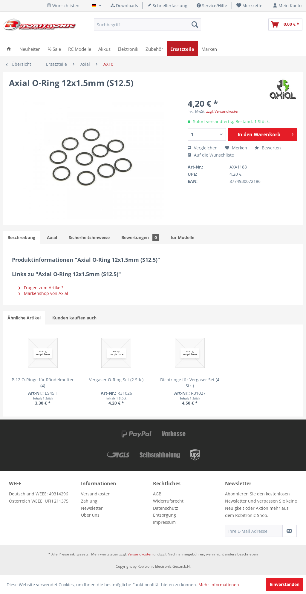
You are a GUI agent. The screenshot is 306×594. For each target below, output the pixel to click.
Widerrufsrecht (168, 501)
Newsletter (92, 508)
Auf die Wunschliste (211, 155)
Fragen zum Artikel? (41, 287)
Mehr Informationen (218, 584)
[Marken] (209, 48)
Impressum (164, 522)
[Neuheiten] (30, 48)
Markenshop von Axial (43, 293)
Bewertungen (140, 237)
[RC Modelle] (80, 48)
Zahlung (89, 501)
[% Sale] (54, 48)
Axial (52, 237)
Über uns (90, 515)
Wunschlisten (63, 5)
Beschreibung (21, 237)
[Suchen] (195, 24)
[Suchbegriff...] (147, 24)
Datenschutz (165, 508)
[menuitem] (250, 5)
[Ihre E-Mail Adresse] (254, 531)
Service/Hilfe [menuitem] (212, 5)
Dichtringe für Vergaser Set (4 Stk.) (152, 382)
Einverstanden (284, 584)
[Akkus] (104, 48)
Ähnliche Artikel (24, 318)
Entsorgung (164, 515)
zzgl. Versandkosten (222, 111)
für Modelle (182, 237)
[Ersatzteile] (182, 48)
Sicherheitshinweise (89, 237)
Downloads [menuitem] (124, 5)
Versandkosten (96, 494)
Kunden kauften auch (74, 318)
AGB (157, 494)
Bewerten (268, 148)
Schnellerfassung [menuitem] (167, 5)
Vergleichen (203, 148)
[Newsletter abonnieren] (289, 531)
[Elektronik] (128, 48)
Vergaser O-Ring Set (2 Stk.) (94, 382)
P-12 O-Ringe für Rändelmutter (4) (35, 382)
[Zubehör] (154, 48)
